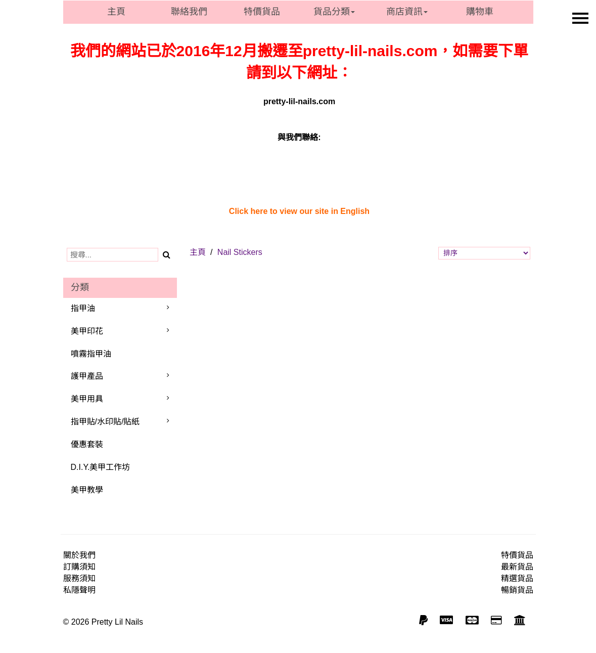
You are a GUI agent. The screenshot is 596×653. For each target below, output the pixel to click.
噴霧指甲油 (91, 354)
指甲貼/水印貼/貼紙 (105, 421)
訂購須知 (79, 566)
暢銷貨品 (517, 590)
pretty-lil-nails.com (299, 101)
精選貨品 (517, 578)
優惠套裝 (87, 444)
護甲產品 (87, 376)
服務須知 (79, 578)
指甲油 (83, 308)
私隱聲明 (79, 590)
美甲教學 (87, 490)
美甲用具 (87, 399)
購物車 (479, 12)
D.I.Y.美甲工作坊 (100, 467)
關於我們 (79, 555)
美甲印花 (87, 331)
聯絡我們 (189, 12)
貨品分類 (334, 12)
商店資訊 (407, 12)
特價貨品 (262, 12)
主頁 (116, 12)
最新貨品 (517, 566)
